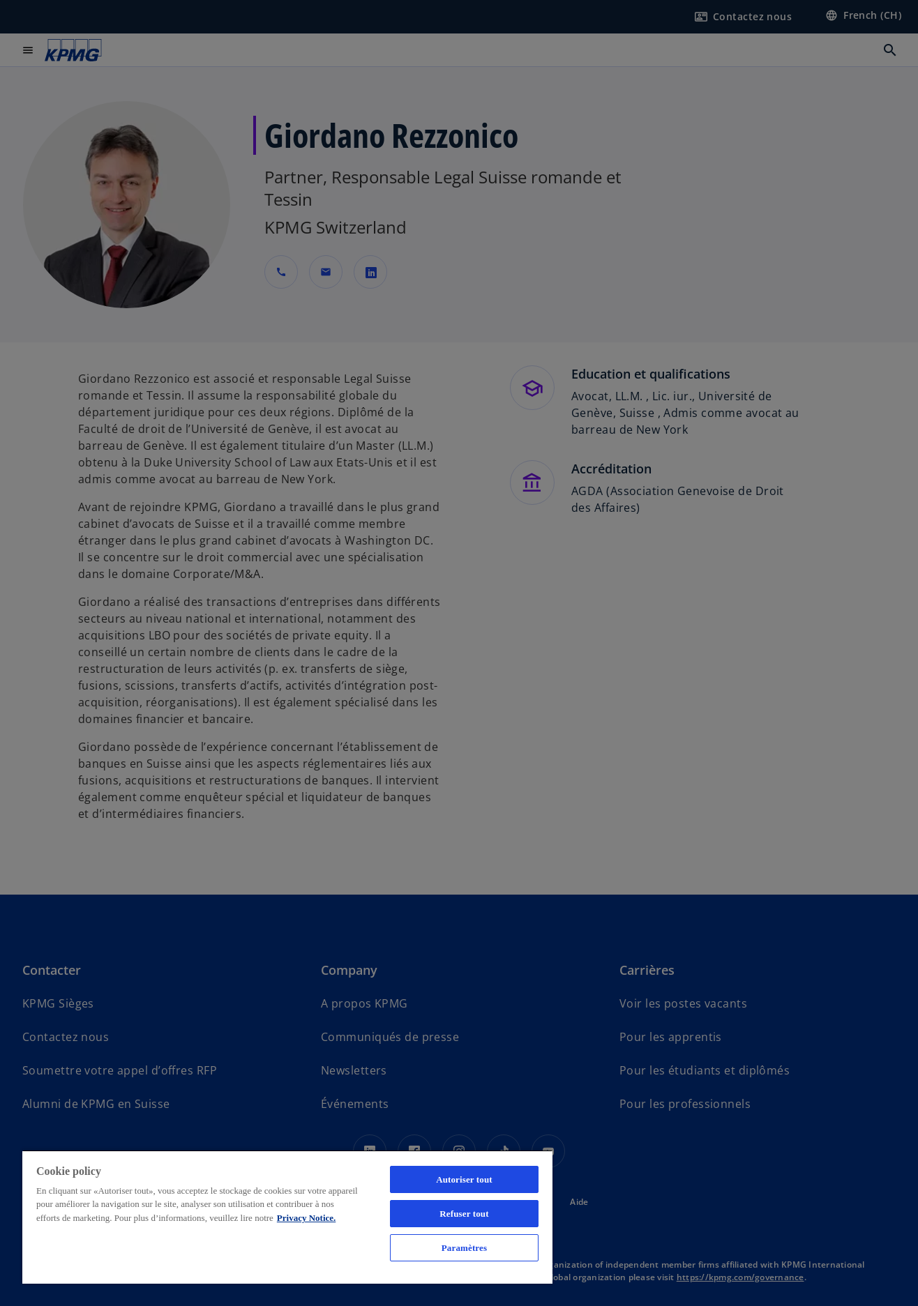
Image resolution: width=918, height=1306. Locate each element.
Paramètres (464, 1248)
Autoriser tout (464, 1179)
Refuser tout (463, 1213)
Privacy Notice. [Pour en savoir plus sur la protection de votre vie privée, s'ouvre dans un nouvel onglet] (306, 1218)
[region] (287, 1217)
